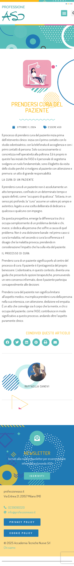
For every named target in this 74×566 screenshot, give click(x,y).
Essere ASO (55, 127)
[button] (64, 13)
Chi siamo (9, 548)
